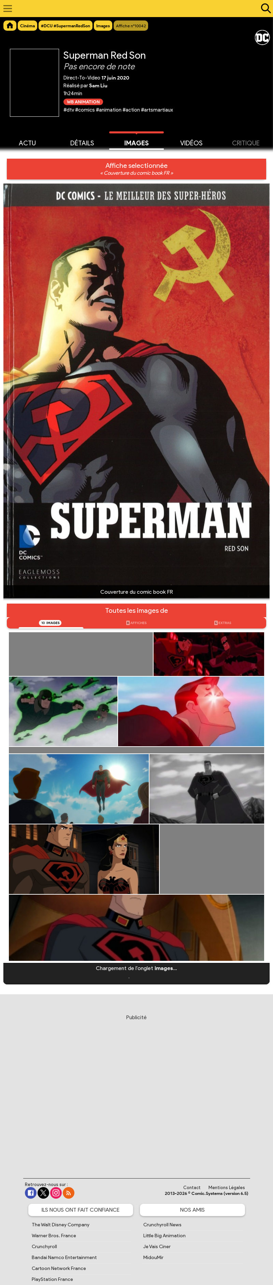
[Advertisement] (137, 1090)
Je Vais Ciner (157, 1247)
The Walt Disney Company (60, 1225)
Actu (27, 142)
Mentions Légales (227, 1187)
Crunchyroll (44, 1247)
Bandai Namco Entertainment (64, 1257)
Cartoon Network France (59, 1268)
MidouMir (153, 1257)
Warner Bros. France (54, 1236)
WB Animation (83, 101)
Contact (192, 1187)
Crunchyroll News (162, 1225)
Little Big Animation (164, 1236)
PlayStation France (52, 1279)
